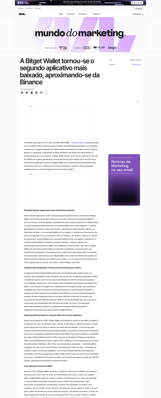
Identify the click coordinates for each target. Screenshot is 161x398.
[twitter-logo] (22, 365)
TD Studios (29, 8)
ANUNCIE (96, 14)
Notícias (69, 369)
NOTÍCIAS (71, 14)
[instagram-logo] (19, 365)
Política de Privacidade (130, 369)
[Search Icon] (138, 8)
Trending (98, 369)
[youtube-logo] (29, 365)
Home (61, 14)
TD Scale (38, 8)
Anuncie (69, 375)
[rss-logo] (32, 365)
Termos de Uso (127, 372)
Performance (99, 378)
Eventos (20, 8)
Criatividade (99, 391)
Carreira (97, 387)
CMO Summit (71, 372)
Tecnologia (98, 394)
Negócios (98, 372)
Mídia (96, 381)
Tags (124, 375)
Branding (98, 375)
